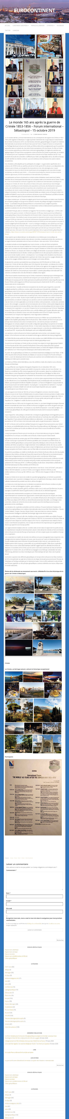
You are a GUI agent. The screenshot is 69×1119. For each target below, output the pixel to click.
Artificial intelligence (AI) (12, 978)
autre (6, 984)
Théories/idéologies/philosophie (14, 1018)
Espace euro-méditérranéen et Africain (16, 956)
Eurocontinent (34, 10)
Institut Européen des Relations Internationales (40, 1060)
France (15, 858)
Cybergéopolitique (10, 990)
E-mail (8, 901)
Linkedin (16, 30)
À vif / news (8, 967)
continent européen (21, 25)
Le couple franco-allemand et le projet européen (19, 1052)
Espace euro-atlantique (12, 950)
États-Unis (8, 995)
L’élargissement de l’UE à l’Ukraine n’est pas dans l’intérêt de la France (25, 1041)
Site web (9, 908)
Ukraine (22, 858)
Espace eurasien (10, 954)
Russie (19, 858)
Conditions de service (54, 923)
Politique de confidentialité (34, 923)
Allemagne (8, 973)
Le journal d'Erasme (11, 1060)
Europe (11, 858)
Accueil (7, 25)
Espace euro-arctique (11, 952)
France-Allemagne (37, 25)
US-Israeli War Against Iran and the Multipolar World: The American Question (27, 1044)
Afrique (7, 970)
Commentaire (11, 870)
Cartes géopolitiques (11, 958)
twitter (7, 30)
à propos (50, 25)
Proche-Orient (9, 1010)
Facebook (60, 25)
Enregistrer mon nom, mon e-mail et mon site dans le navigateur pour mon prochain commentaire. (34, 919)
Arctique (7, 975)
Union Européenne (29, 858)
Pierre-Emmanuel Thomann (40, 134)
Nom (8, 893)
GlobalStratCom (21, 1060)
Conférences (9, 987)
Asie (6, 981)
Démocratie (8, 993)
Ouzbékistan (8, 1007)
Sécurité (7, 1015)
